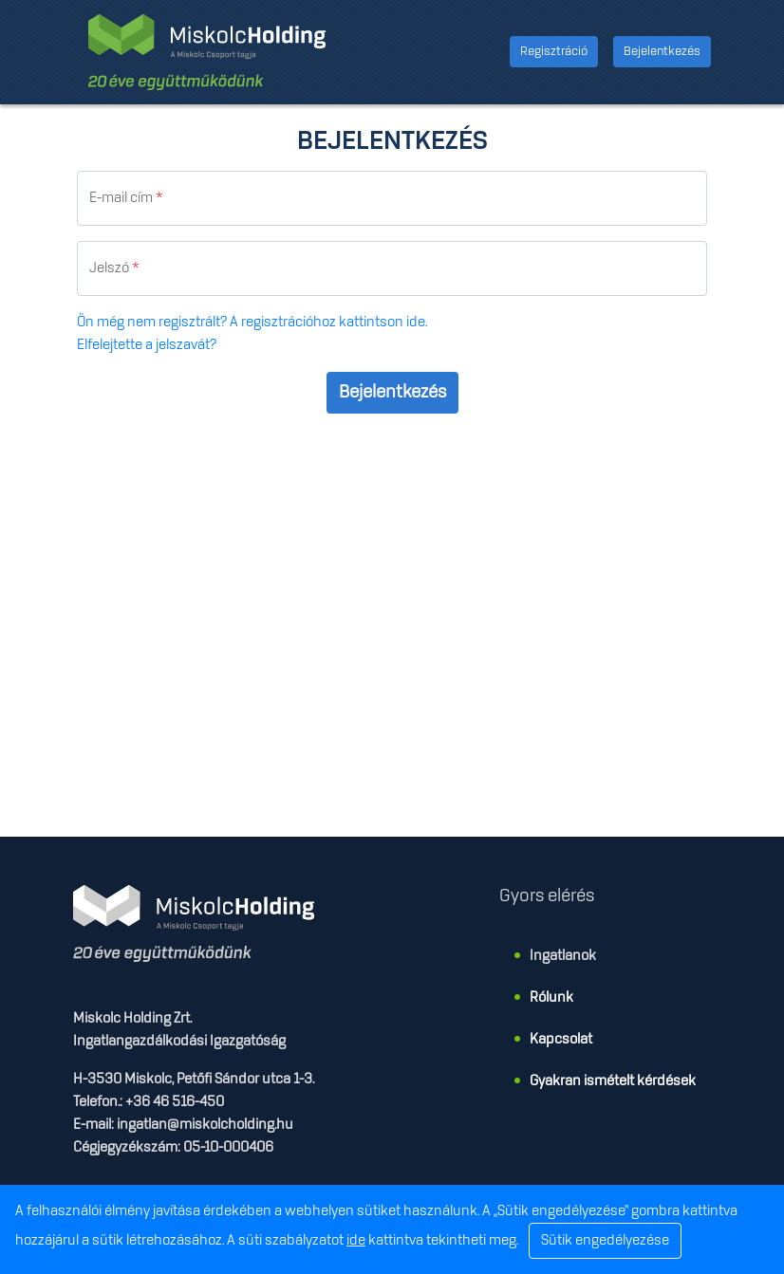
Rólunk (551, 998)
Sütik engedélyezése (605, 1240)
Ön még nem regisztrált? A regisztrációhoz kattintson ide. (252, 322)
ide (355, 1240)
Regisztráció (554, 51)
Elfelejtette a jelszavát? (146, 345)
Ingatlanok (563, 956)
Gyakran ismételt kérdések (613, 1081)
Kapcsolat (561, 1039)
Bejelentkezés (662, 51)
